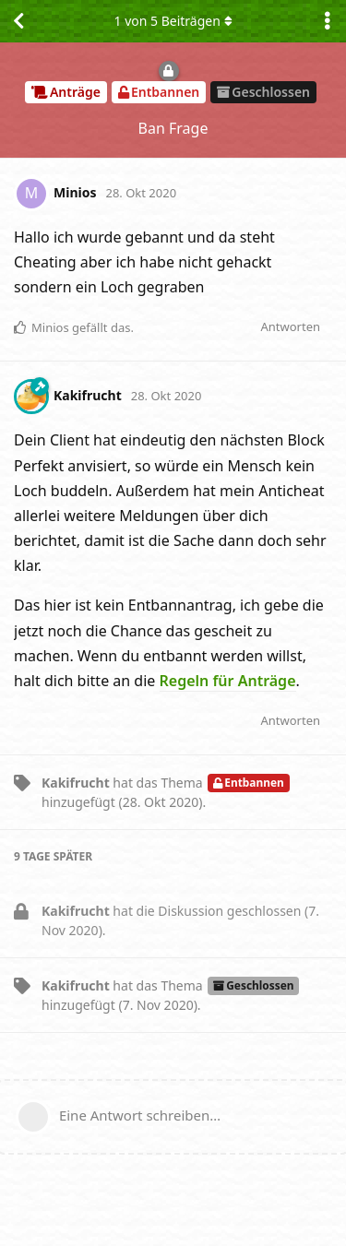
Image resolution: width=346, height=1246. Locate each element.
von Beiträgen (172, 21)
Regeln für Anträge (228, 680)
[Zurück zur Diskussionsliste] (18, 21)
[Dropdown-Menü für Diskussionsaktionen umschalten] (327, 21)
